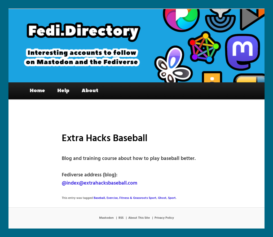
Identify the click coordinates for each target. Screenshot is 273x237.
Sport (172, 198)
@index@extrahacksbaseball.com (99, 183)
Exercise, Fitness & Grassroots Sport (131, 198)
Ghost (162, 198)
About (90, 90)
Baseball (99, 198)
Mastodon (106, 218)
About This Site (139, 218)
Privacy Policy (164, 218)
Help (63, 90)
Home (37, 90)
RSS (121, 218)
